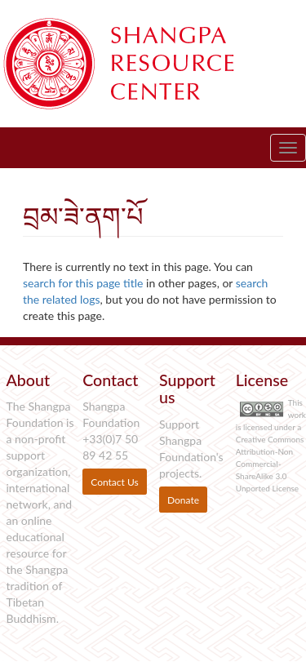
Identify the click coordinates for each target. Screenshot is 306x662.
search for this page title (83, 283)
